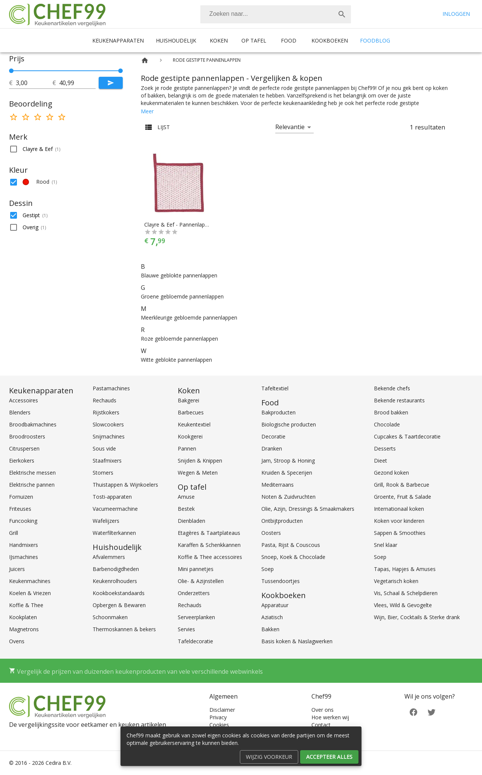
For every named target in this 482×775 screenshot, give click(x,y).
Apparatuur (274, 605)
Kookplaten (23, 617)
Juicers (17, 568)
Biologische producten (288, 424)
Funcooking (23, 520)
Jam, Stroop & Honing (288, 460)
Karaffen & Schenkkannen (209, 544)
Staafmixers (107, 460)
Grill (13, 532)
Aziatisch (272, 617)
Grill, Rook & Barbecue (401, 484)
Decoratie (273, 436)
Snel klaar (385, 544)
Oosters (271, 532)
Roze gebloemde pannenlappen (179, 338)
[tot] (34, 83)
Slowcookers (108, 424)
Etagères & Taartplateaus (209, 532)
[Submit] (111, 83)
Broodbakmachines (32, 424)
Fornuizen (21, 496)
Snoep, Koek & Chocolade (293, 556)
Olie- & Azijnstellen (201, 581)
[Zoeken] (266, 14)
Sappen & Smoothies (400, 532)
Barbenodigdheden (116, 568)
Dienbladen (191, 520)
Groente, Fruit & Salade (402, 496)
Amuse (186, 496)
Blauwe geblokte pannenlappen (179, 275)
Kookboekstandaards (119, 593)
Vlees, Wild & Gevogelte (403, 605)
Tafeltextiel (274, 388)
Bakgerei (188, 400)
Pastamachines (111, 388)
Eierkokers (21, 460)
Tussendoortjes (280, 581)
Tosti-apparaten (112, 496)
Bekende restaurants (399, 400)
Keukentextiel (194, 424)
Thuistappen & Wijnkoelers (125, 484)
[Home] (145, 60)
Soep (267, 568)
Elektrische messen (32, 472)
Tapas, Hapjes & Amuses (405, 568)
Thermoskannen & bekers (124, 629)
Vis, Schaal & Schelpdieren (406, 593)
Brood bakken (391, 412)
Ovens (16, 641)
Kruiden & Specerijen (286, 472)
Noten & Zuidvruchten (288, 496)
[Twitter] (432, 711)
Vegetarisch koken (396, 581)
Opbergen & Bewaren (119, 605)
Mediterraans (277, 484)
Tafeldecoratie (195, 641)
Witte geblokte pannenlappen (176, 359)
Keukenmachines (29, 581)
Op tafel (253, 40)
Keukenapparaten (118, 40)
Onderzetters (194, 593)
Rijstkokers (106, 412)
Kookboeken (329, 40)
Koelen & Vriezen (30, 593)
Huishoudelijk (176, 40)
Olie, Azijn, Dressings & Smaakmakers (307, 508)
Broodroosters (27, 436)
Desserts (385, 448)
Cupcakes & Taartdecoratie (407, 436)
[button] (66, 149)
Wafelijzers (106, 520)
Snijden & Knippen (200, 460)
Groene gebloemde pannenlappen (182, 296)
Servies (186, 629)
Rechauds (104, 400)
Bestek (186, 508)
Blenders (20, 412)
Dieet (380, 460)
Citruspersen (24, 448)
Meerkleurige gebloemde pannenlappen (189, 317)
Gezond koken (391, 472)
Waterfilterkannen (114, 532)
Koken (219, 40)
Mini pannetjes (196, 568)
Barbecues (191, 412)
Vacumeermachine (115, 508)
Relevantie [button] (290, 127)
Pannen (187, 448)
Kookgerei (190, 436)
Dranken (271, 448)
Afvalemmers (109, 556)
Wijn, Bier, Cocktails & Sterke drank (417, 617)
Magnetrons (24, 629)
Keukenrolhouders (115, 581)
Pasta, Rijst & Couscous (290, 544)
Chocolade (387, 424)
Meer (147, 111)
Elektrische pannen (32, 484)
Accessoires (23, 400)
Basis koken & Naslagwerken (297, 641)
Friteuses (20, 508)
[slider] (65, 71)
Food (288, 40)
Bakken (270, 629)
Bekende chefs (392, 388)
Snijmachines (109, 436)
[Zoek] (342, 14)
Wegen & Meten (198, 472)
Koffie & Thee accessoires (210, 556)
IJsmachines (23, 556)
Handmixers (23, 544)
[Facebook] (413, 711)
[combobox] (275, 14)
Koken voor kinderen (399, 520)
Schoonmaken (110, 617)
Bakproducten (278, 412)
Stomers (103, 472)
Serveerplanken (196, 617)
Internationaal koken (399, 508)
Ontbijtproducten (282, 520)
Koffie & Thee (26, 605)
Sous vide (104, 448)
